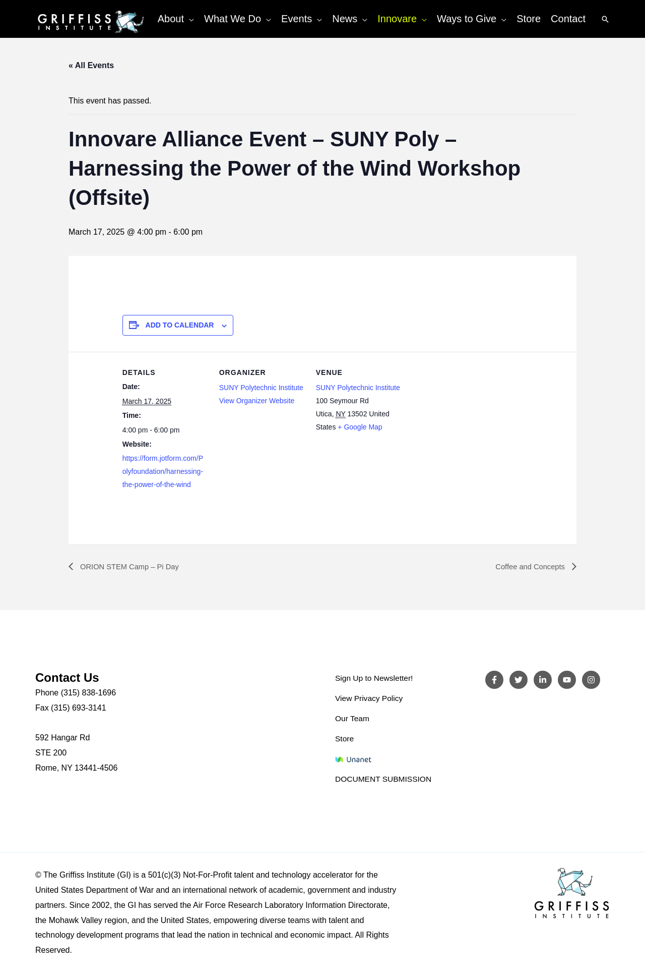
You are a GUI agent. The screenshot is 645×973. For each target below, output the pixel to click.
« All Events (91, 65)
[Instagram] (591, 680)
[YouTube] (567, 680)
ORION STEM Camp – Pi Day (133, 567)
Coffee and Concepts (528, 567)
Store (344, 738)
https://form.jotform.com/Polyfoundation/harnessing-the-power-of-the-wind (162, 471)
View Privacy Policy (370, 698)
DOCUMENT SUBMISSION (384, 779)
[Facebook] (494, 680)
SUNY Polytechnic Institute (261, 388)
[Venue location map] (466, 421)
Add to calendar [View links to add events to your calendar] (180, 325)
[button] (189, 19)
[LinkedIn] (543, 680)
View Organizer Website (257, 401)
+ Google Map (360, 427)
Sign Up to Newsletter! (375, 678)
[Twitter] (518, 680)
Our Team (352, 719)
